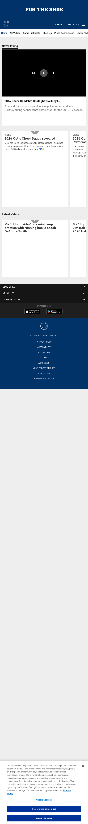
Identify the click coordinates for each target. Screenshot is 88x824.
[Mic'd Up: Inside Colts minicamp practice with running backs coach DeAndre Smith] (35, 228)
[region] (44, 792)
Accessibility (44, 347)
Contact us (44, 352)
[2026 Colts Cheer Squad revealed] (35, 142)
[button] (33, 73)
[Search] (77, 24)
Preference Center (44, 378)
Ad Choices (44, 363)
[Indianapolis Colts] (44, 326)
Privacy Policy (44, 342)
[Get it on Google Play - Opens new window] (54, 313)
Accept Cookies (44, 818)
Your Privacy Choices (44, 368)
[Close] (82, 765)
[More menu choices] (83, 24)
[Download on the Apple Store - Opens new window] (32, 312)
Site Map (44, 357)
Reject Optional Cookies (44, 809)
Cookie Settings (44, 373)
